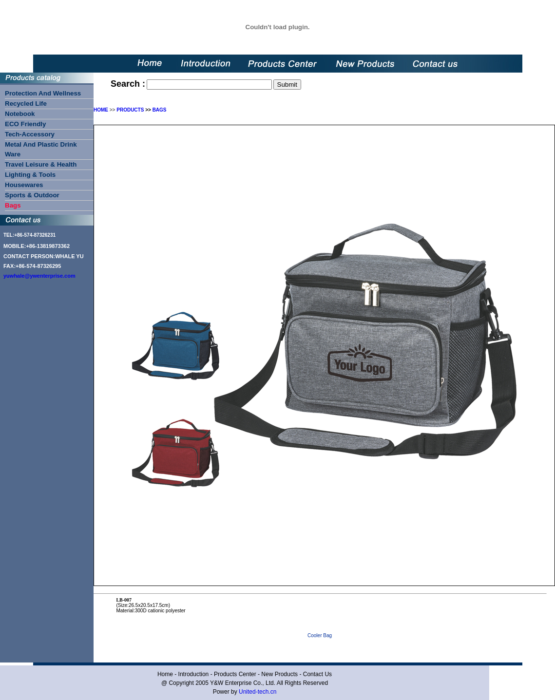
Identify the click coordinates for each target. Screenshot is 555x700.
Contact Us (317, 674)
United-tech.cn (257, 691)
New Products (279, 674)
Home (165, 674)
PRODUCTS (130, 110)
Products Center (235, 674)
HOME (101, 110)
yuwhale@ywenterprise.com (39, 276)
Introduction (193, 674)
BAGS (160, 110)
